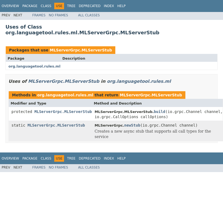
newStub (132, 125)
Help (121, 6)
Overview (10, 6)
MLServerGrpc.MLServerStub (81, 50)
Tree (71, 6)
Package (29, 6)
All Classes (89, 15)
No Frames (58, 15)
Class (46, 6)
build (159, 111)
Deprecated (90, 6)
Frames (39, 15)
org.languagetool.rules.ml (34, 66)
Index (109, 6)
